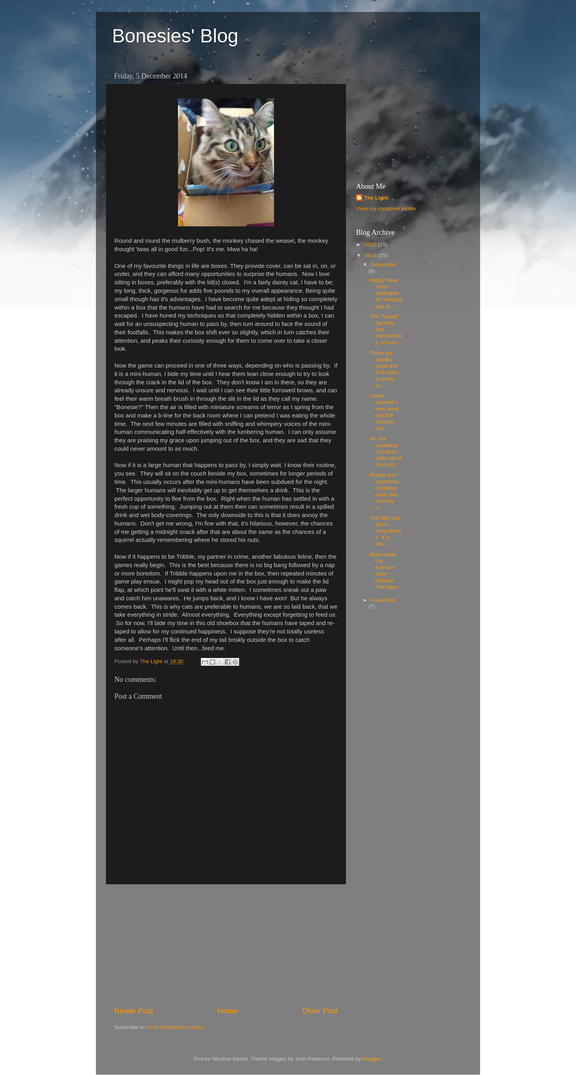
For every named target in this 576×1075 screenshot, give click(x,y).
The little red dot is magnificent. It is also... (386, 531)
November (383, 600)
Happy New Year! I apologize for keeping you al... (386, 293)
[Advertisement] (226, 945)
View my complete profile (386, 209)
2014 (371, 255)
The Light (376, 198)
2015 (371, 245)
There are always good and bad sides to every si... (384, 369)
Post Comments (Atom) (175, 1027)
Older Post (320, 1011)
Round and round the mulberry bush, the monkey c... (384, 491)
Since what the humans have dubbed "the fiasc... (386, 570)
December (383, 265)
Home (228, 1011)
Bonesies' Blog (175, 35)
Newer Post (133, 1011)
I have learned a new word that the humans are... (384, 412)
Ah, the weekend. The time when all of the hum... (386, 452)
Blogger (371, 1059)
